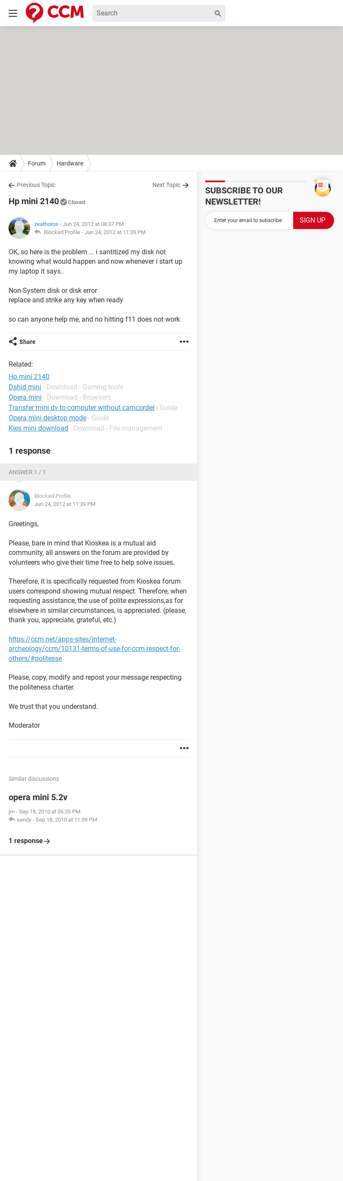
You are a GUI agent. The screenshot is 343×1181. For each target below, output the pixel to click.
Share (27, 341)
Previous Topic (36, 184)
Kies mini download (38, 428)
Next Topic (166, 184)
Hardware (70, 163)
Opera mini (25, 397)
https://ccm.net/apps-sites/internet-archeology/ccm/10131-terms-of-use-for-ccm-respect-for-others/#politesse (94, 649)
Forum (37, 163)
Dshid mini (25, 387)
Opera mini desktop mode (47, 418)
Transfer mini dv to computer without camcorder (82, 408)
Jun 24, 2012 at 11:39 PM (115, 232)
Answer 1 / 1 (27, 472)
